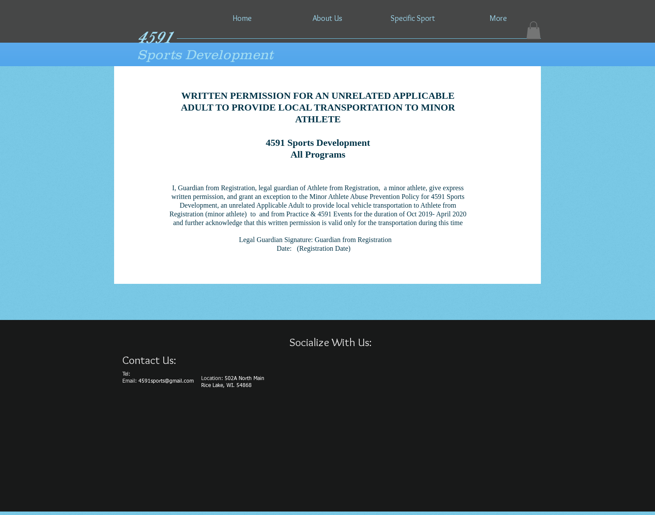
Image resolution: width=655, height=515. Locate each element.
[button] (533, 30)
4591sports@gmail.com (166, 381)
